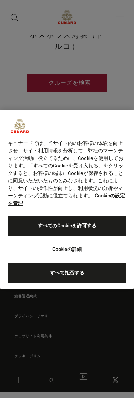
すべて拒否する (67, 273)
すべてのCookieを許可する (67, 225)
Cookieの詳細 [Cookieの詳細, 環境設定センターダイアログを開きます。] (66, 249)
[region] (67, 199)
